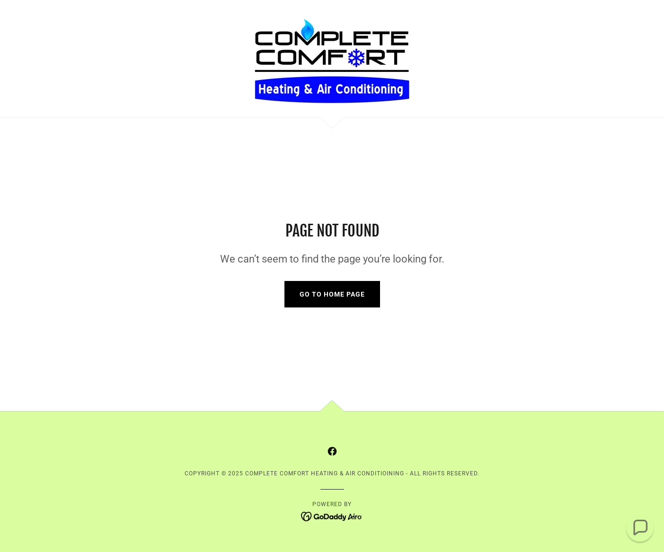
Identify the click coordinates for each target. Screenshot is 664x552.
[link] (332, 57)
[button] (640, 528)
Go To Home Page (332, 294)
